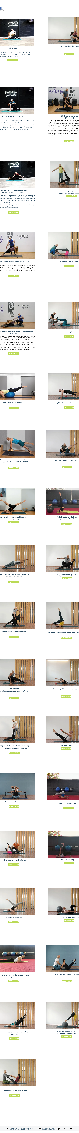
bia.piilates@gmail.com (48, 1128)
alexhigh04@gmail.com (48, 1129)
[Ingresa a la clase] (12, 60)
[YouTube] (71, 1129)
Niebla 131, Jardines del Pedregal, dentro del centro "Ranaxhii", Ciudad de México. (21, 1129)
